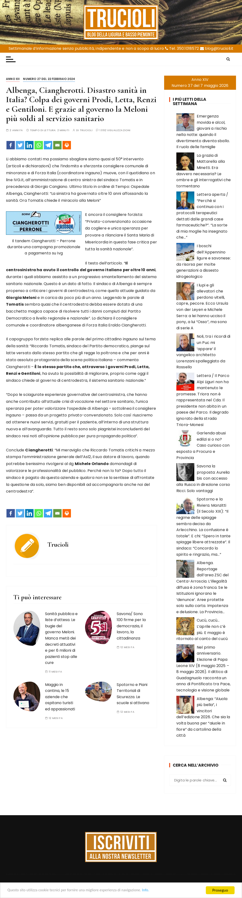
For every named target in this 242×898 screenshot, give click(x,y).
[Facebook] (10, 145)
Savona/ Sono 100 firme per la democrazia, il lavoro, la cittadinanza (131, 626)
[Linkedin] (29, 145)
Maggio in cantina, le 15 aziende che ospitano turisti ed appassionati (60, 697)
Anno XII (13, 79)
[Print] (67, 145)
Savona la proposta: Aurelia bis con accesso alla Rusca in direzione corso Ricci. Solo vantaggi (203, 478)
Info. (154, 890)
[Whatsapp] (39, 145)
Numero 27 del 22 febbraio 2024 (49, 79)
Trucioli (86, 130)
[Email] (57, 145)
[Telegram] (48, 145)
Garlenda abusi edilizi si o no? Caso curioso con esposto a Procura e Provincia (203, 445)
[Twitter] (20, 145)
